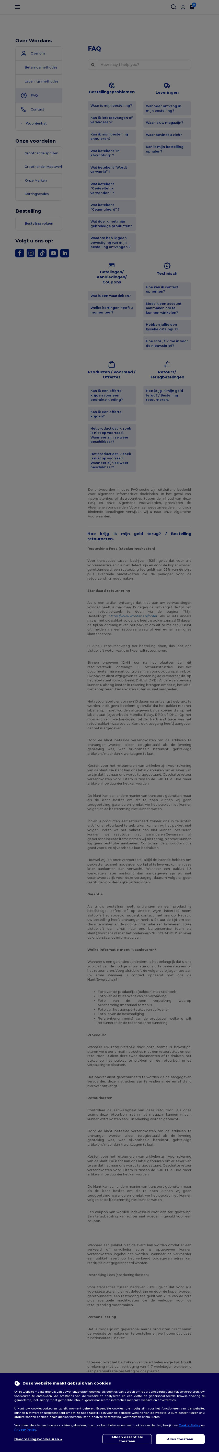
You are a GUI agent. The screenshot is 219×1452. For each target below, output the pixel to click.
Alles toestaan (180, 1439)
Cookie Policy (189, 1425)
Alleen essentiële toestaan (127, 1439)
